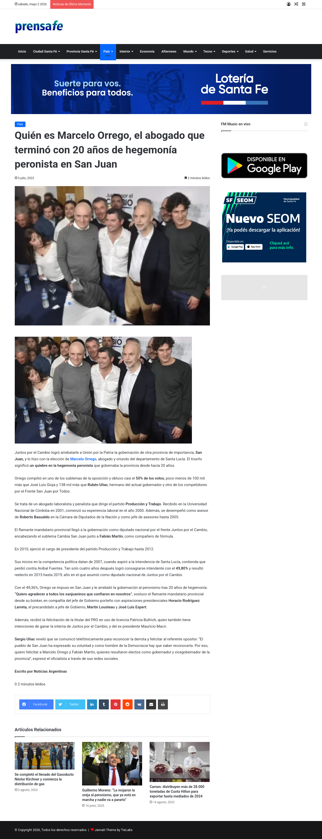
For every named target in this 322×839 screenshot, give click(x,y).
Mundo (188, 51)
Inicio (22, 51)
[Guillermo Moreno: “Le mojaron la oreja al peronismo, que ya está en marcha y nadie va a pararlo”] (112, 763)
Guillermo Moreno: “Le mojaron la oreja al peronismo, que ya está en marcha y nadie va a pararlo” (109, 795)
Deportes (228, 51)
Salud (249, 51)
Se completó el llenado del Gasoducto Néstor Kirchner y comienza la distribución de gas (44, 779)
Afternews (168, 51)
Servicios (269, 51)
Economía (147, 51)
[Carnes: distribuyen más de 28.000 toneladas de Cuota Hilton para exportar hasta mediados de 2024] (180, 762)
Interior (125, 51)
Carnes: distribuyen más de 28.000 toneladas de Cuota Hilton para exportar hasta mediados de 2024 (177, 791)
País (107, 51)
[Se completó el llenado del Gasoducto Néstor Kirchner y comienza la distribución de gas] (45, 756)
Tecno (207, 51)
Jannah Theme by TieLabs (113, 830)
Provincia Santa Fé (80, 51)
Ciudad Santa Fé (45, 51)
